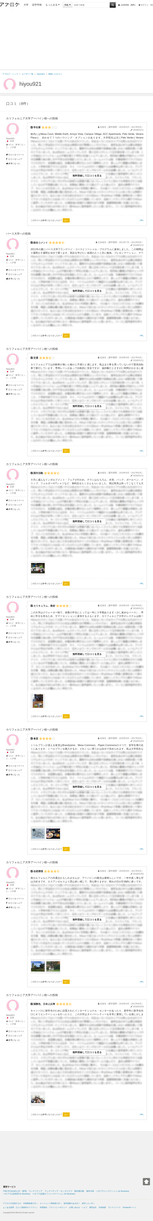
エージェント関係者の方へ (51, 1203)
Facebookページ (129, 1207)
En (152, 5)
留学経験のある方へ (72, 1203)
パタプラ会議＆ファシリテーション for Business (53, 1194)
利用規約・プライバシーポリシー (53, 1207)
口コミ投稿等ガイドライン (27, 1207)
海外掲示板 (79, 1191)
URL (142, 220)
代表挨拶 (102, 1207)
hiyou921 (30, 84)
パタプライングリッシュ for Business (112, 1191)
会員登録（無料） (127, 5)
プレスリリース (114, 1207)
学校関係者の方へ (30, 1203)
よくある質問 (8, 1207)
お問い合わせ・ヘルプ (78, 1207)
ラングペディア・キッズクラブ (58, 1191)
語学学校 (37, 4)
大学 (26, 4)
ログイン (143, 5)
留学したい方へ (88, 1203)
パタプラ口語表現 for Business (16, 1194)
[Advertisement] (28, 39)
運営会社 (92, 1207)
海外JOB (90, 1191)
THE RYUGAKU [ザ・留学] (15, 1191)
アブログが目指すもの (12, 1203)
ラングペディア (36, 1191)
